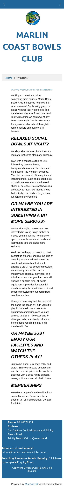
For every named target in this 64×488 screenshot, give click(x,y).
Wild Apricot (31, 483)
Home (9, 77)
